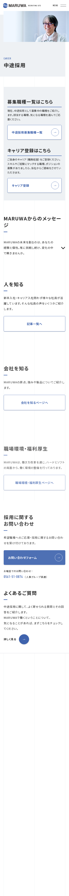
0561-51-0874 (13, 589)
